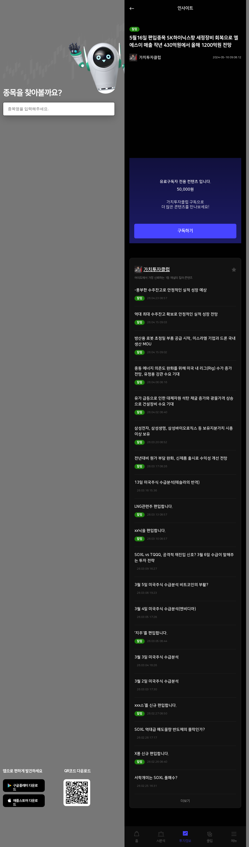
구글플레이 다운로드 (25, 787)
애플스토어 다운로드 (25, 803)
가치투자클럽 (156, 269)
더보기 (185, 801)
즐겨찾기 (234, 269)
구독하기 (185, 230)
